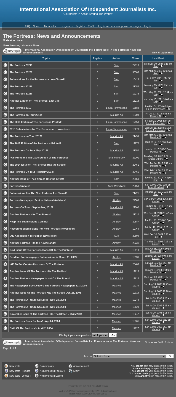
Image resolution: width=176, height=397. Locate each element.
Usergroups (65, 26)
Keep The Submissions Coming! (29, 221)
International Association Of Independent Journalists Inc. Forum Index (67, 49)
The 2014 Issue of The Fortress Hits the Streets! (38, 164)
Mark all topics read (162, 52)
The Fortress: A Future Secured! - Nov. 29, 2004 (38, 299)
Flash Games (101, 393)
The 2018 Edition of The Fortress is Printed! (35, 122)
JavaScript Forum (110, 391)
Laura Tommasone (116, 107)
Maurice (116, 285)
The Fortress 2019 (20, 107)
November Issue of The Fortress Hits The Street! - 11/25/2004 (46, 314)
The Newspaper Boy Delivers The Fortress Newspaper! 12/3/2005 (48, 285)
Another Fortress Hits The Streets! (30, 214)
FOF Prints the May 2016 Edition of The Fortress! (39, 157)
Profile (91, 26)
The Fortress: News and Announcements (52, 36)
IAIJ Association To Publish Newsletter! (33, 235)
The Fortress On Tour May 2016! (29, 150)
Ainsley (116, 200)
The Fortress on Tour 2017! (26, 136)
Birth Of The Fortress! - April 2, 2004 (31, 328)
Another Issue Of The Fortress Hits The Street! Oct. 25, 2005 (45, 292)
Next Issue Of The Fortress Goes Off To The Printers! (41, 250)
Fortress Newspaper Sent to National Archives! (38, 200)
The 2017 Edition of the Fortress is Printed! (35, 143)
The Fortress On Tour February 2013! (32, 171)
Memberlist (50, 26)
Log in (147, 26)
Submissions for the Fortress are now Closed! (37, 79)
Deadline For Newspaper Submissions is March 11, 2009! (43, 257)
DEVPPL (98, 391)
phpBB (81, 386)
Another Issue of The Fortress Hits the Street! (37, 179)
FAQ (27, 26)
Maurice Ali (116, 115)
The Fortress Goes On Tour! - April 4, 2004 (35, 321)
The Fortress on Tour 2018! (26, 115)
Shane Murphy (116, 157)
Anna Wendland (116, 186)
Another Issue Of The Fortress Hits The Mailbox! (38, 271)
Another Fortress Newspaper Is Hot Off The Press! (40, 278)
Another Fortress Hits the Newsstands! (33, 243)
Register (80, 26)
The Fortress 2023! (21, 72)
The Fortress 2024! (21, 65)
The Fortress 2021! (21, 93)
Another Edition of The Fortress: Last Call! (35, 100)
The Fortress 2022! (21, 86)
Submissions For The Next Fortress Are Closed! (38, 193)
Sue (116, 235)
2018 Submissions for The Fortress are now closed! (40, 129)
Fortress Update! (20, 186)
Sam (116, 65)
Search (37, 26)
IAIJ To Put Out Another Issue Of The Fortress (37, 264)
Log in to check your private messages (119, 26)
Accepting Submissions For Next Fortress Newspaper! (42, 228)
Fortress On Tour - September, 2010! (31, 207)
